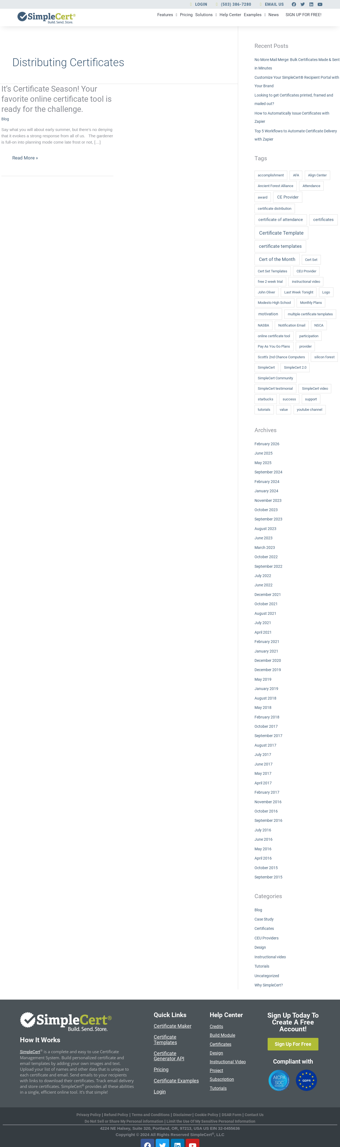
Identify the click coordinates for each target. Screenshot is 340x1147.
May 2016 (263, 840)
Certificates (265, 919)
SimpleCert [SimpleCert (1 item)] (266, 367)
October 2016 (267, 803)
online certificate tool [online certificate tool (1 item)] (274, 336)
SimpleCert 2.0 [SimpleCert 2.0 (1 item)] (295, 367)
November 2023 (269, 499)
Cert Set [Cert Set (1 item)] (311, 260)
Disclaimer (183, 1104)
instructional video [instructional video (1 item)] (306, 282)
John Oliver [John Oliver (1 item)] (266, 292)
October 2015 (267, 859)
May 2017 (263, 766)
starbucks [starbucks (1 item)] (265, 399)
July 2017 (263, 748)
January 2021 (267, 646)
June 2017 (264, 757)
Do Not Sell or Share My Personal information (121, 1111)
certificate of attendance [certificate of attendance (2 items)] (280, 219)
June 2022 (264, 582)
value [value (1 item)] (284, 409)
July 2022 (263, 572)
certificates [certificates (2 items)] (323, 219)
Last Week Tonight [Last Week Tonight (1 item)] (298, 292)
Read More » (25, 160)
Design (261, 937)
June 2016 (264, 831)
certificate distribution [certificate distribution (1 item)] (274, 208)
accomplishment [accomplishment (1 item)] (271, 175)
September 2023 (269, 517)
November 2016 (269, 794)
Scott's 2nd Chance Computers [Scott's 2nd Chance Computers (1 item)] (281, 357)
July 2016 (263, 822)
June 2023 (264, 536)
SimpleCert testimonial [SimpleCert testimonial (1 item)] (275, 388)
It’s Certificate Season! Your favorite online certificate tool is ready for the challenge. (54, 101)
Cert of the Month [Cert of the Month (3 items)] (277, 259)
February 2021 (267, 637)
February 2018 (267, 711)
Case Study (265, 910)
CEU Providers (268, 928)
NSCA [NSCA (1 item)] (318, 325)
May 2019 (263, 674)
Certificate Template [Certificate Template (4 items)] (281, 232)
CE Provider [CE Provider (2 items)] (287, 196)
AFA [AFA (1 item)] (296, 175)
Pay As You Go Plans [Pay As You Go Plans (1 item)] (274, 346)
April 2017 (264, 776)
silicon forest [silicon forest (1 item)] (324, 357)
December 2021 (269, 591)
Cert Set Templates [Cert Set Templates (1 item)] (272, 271)
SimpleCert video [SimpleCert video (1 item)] (315, 388)
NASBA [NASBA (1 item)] (263, 325)
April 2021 (264, 628)
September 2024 (269, 471)
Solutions (169, 18)
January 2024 (267, 489)
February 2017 (267, 785)
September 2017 (269, 729)
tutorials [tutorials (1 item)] (264, 409)
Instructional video (271, 947)
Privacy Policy (84, 1104)
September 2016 (269, 813)
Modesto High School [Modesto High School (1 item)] (274, 303)
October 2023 (267, 508)
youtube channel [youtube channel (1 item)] (309, 409)
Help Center (199, 18)
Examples (230, 18)
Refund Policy (113, 1104)
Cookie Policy (208, 1104)
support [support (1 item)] (311, 399)
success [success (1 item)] (289, 399)
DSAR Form (235, 1104)
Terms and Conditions (149, 1104)
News (255, 18)
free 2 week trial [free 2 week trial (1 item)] (270, 282)
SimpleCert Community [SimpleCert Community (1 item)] (275, 378)
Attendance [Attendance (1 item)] (311, 186)
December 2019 (269, 665)
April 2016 (264, 850)
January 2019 (267, 683)
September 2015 (269, 868)
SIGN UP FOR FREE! (295, 14)
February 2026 (267, 443)
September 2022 (269, 563)
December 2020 (269, 656)
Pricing (143, 18)
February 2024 (267, 480)
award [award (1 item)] (262, 197)
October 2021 (267, 600)
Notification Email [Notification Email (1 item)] (291, 325)
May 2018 (263, 702)
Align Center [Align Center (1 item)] (317, 175)
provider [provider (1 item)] (305, 346)
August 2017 (266, 739)
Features (118, 18)
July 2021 (263, 619)
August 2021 (266, 609)
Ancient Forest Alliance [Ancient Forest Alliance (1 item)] (275, 186)
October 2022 (267, 554)
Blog (5, 120)
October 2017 (267, 720)
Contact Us (259, 1104)
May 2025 (263, 462)
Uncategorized (268, 965)
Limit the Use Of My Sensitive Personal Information (213, 1111)
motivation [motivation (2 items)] (268, 314)
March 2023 (265, 545)
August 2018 (266, 693)
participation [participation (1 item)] (308, 336)
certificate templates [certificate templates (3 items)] (280, 246)
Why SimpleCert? (270, 974)
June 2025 (264, 452)
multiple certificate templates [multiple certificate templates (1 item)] (310, 314)
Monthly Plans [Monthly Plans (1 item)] (311, 303)
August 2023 (266, 526)
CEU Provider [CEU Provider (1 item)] (306, 271)
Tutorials (263, 956)
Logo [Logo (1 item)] (326, 292)
